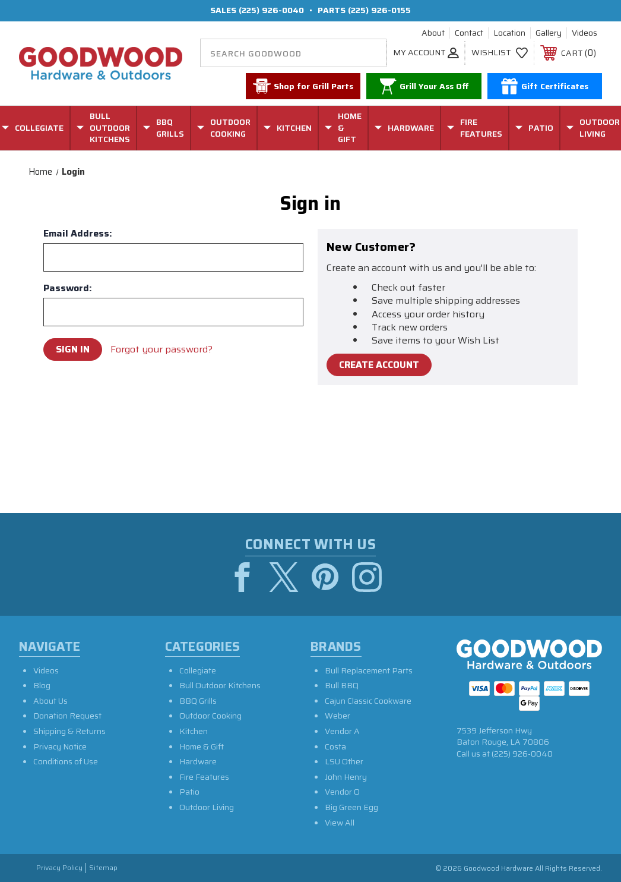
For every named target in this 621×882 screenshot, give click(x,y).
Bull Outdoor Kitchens (220, 685)
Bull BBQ (342, 685)
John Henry (346, 776)
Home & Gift (201, 746)
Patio (189, 791)
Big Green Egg (351, 807)
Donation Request (67, 715)
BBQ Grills (198, 700)
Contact (469, 33)
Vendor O (342, 791)
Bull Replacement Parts (369, 670)
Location (509, 33)
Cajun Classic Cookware (368, 700)
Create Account (379, 364)
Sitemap (103, 868)
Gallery (549, 33)
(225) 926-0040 (271, 10)
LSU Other (344, 761)
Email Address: (77, 233)
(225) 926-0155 (379, 10)
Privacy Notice (60, 746)
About (433, 33)
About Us (50, 700)
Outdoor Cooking (210, 715)
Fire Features (204, 776)
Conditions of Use (65, 761)
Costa (335, 746)
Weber (337, 715)
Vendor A (342, 731)
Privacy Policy (59, 868)
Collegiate (197, 670)
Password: (67, 288)
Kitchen (193, 731)
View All (339, 822)
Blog (41, 685)
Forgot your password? (161, 349)
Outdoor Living (206, 807)
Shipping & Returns (69, 731)
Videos (584, 33)
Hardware (198, 761)
